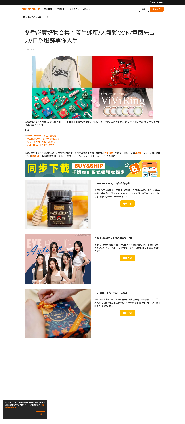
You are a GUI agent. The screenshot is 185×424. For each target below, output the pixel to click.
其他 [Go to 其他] (40, 17)
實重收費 (108, 152)
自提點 (138, 152)
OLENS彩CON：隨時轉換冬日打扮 (43, 138)
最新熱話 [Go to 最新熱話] (31, 17)
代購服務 (35, 156)
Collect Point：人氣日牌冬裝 (40, 145)
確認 (40, 414)
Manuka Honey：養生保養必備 (41, 135)
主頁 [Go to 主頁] (23, 17)
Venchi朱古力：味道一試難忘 (41, 142)
